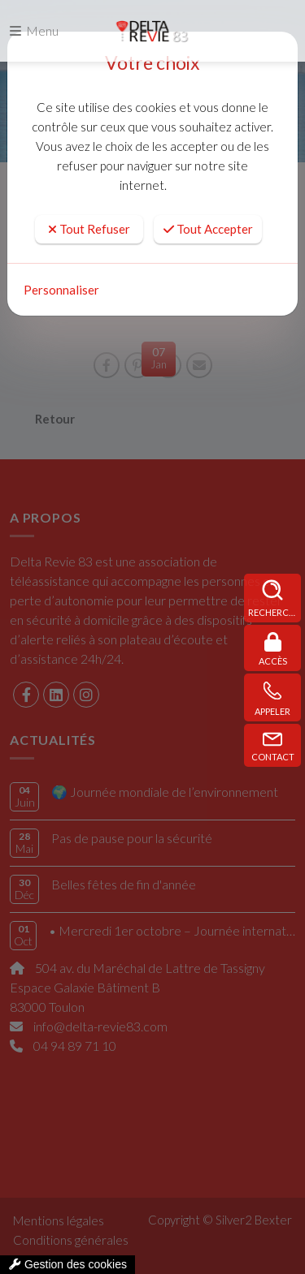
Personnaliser (61, 289)
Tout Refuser (89, 229)
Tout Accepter (208, 229)
